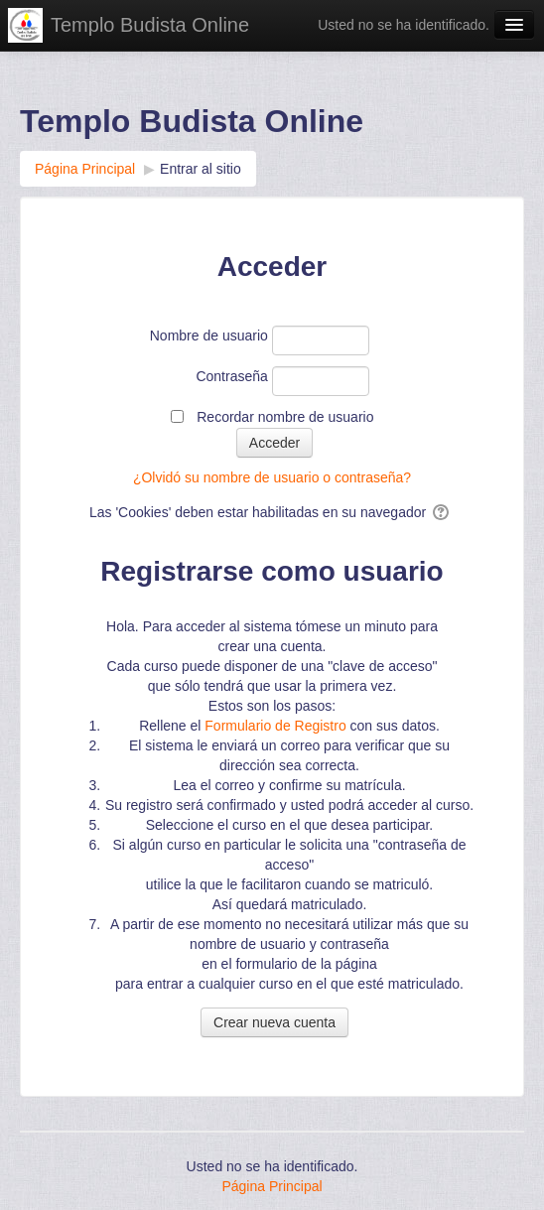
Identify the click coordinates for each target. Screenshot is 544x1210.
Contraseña (231, 376)
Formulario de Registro (274, 726)
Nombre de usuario (209, 335)
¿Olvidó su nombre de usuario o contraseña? (272, 477)
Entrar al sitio (200, 169)
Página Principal (271, 1186)
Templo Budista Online (150, 25)
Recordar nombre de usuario (285, 417)
